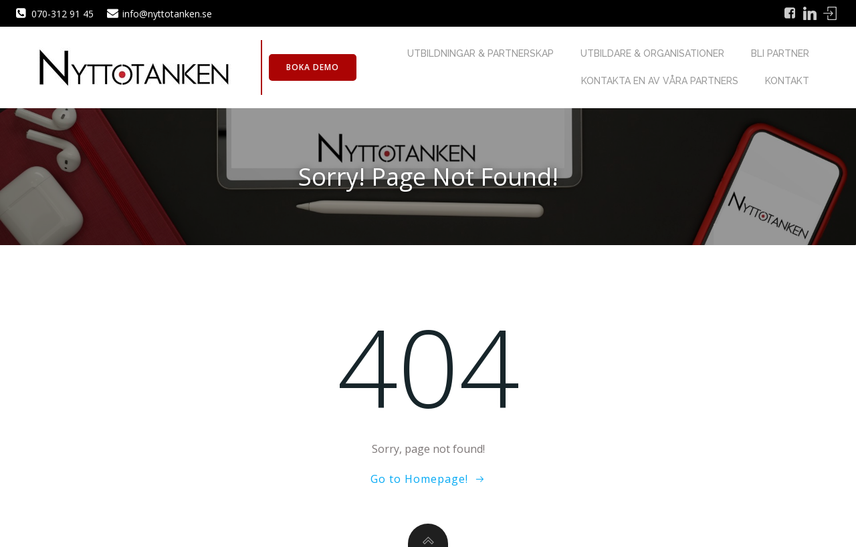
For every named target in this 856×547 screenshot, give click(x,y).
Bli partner (780, 53)
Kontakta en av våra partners (659, 80)
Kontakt (787, 80)
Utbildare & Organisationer (652, 53)
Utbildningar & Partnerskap (480, 53)
